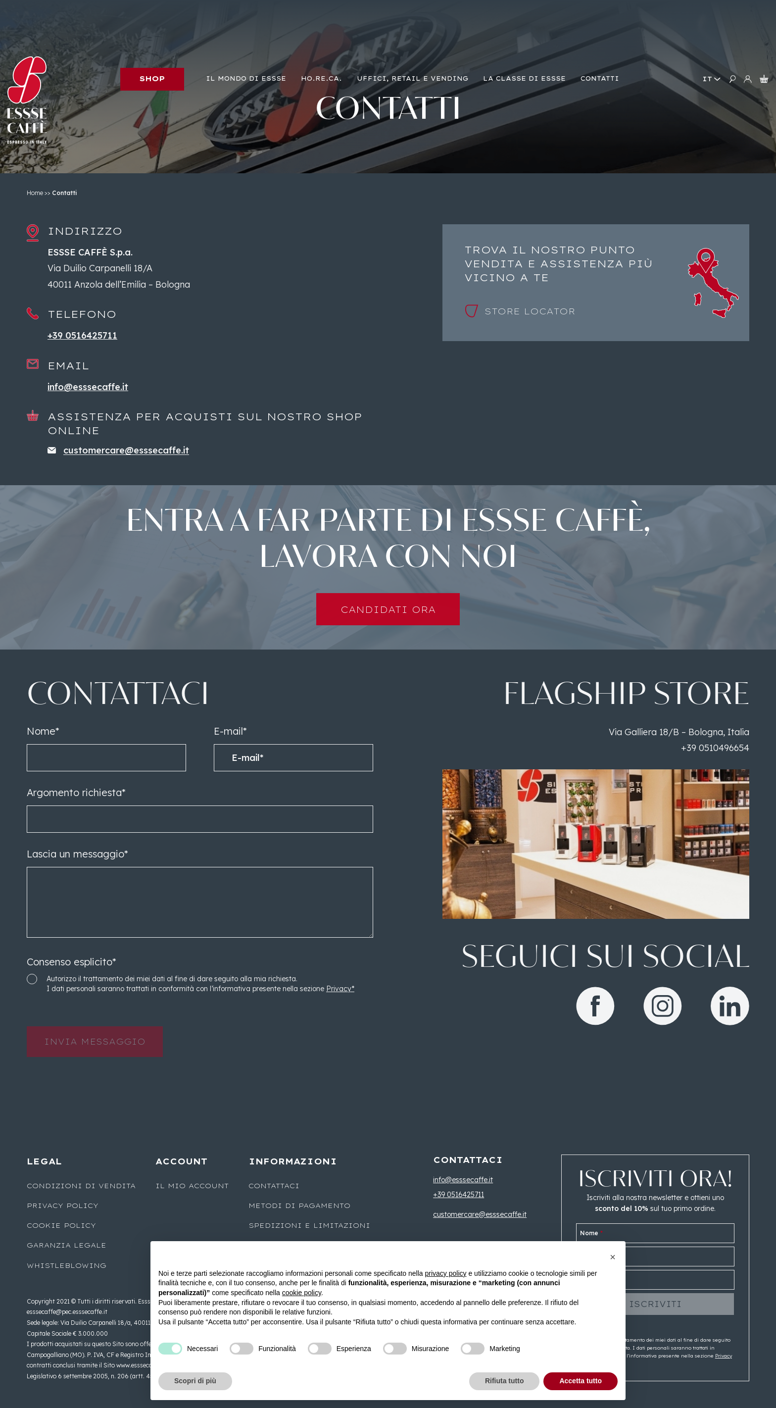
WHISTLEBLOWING (66, 1265)
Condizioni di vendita (81, 1186)
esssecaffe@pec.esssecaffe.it (67, 1311)
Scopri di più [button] (195, 1381)
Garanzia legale (66, 1245)
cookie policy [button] (301, 1293)
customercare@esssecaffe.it (480, 1214)
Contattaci (273, 1186)
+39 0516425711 (458, 1194)
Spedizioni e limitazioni (309, 1225)
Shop (152, 78)
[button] (613, 1257)
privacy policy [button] (446, 1273)
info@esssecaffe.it (463, 1179)
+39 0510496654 (715, 766)
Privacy (723, 1356)
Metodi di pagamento (299, 1205)
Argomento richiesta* (76, 810)
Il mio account (192, 1186)
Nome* (43, 749)
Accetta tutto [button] (580, 1381)
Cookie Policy (61, 1225)
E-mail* (230, 749)
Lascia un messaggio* (77, 871)
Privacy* (340, 1007)
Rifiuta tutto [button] (504, 1381)
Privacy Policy (62, 1205)
